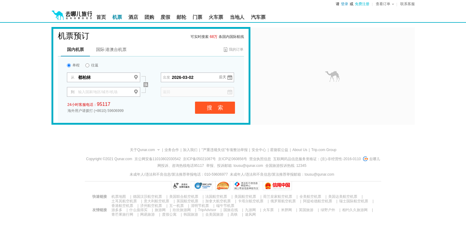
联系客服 (407, 4)
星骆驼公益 (279, 150)
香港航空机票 (122, 206)
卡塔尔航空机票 (250, 201)
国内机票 (75, 49)
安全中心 (259, 150)
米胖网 (286, 210)
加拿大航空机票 (218, 201)
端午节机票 (225, 206)
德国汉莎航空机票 (147, 196)
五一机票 (176, 206)
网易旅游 (147, 214)
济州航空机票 (151, 206)
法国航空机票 (216, 196)
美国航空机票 (245, 196)
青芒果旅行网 (122, 214)
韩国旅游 (190, 214)
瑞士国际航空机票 (353, 201)
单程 (73, 65)
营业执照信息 (260, 159)
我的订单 (236, 49)
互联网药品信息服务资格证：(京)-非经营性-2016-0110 (317, 159)
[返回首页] (72, 13)
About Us (299, 150)
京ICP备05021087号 (199, 159)
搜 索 (215, 108)
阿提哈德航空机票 (317, 201)
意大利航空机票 (156, 201)
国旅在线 (230, 210)
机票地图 (118, 196)
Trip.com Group (323, 150)
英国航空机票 (187, 201)
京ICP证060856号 (232, 159)
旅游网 (160, 210)
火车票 (268, 210)
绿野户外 (328, 210)
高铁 (234, 214)
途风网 (250, 214)
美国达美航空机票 (342, 196)
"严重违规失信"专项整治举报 (225, 150)
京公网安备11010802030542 (157, 159)
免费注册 (362, 4)
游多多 (116, 210)
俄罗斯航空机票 (283, 201)
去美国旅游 (214, 214)
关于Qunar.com (142, 150)
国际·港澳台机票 (111, 49)
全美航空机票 (310, 196)
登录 (344, 4)
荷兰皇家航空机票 (277, 196)
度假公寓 (169, 214)
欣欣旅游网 (182, 210)
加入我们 (190, 150)
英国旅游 (306, 210)
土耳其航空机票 (124, 201)
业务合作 (171, 150)
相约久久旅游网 (355, 210)
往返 (91, 65)
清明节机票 (200, 206)
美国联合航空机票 (183, 196)
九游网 (250, 210)
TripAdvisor (207, 210)
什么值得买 (138, 210)
